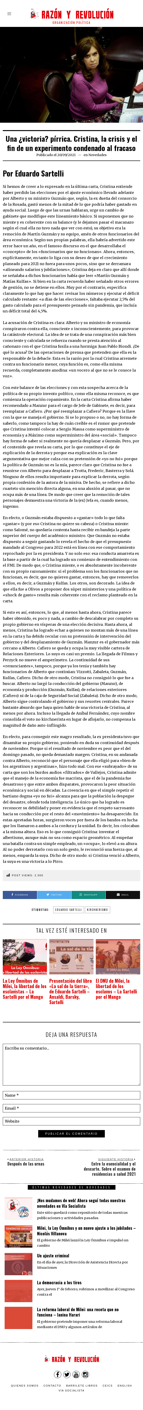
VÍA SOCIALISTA (71, 1385)
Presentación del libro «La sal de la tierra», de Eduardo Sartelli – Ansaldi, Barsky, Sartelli (70, 989)
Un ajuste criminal (53, 1250)
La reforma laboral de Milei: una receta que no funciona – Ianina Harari (78, 1306)
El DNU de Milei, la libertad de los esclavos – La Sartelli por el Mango (116, 986)
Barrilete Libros (82, 1380)
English (125, 1380)
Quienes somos (25, 1380)
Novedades (97, 155)
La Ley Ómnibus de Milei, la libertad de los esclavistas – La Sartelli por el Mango (23, 986)
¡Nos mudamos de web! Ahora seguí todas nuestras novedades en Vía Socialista (81, 1197)
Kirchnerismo (97, 910)
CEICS (108, 1380)
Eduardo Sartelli (68, 910)
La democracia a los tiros (59, 1277)
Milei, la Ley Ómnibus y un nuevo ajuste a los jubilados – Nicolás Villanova (86, 1225)
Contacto (52, 1380)
